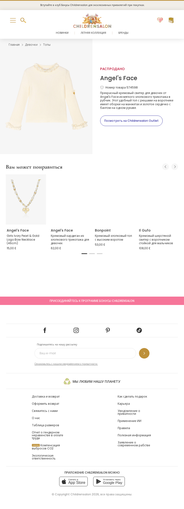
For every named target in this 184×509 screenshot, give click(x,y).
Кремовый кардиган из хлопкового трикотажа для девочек (70, 239)
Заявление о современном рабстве (134, 443)
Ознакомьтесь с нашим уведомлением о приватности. (66, 364)
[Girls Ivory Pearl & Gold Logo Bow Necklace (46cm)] (26, 199)
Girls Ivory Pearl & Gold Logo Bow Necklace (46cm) (23, 239)
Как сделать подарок (132, 396)
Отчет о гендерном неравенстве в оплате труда (47, 435)
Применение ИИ (129, 421)
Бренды (123, 33)
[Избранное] (160, 20)
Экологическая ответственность (44, 457)
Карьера (124, 404)
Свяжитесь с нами (45, 411)
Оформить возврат (45, 404)
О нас (36, 418)
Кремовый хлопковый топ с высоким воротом (113, 237)
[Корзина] (171, 20)
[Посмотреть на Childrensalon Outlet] (131, 121)
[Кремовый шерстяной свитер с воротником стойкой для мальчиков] (158, 199)
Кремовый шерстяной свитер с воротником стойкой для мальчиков (156, 239)
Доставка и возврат (46, 396)
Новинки (62, 33)
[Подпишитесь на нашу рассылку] (144, 353)
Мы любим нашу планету (92, 381)
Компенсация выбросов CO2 (46, 446)
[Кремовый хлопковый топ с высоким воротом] (114, 199)
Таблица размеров (45, 425)
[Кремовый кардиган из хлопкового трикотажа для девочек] (70, 199)
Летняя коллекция (93, 33)
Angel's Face (118, 78)
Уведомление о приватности (129, 412)
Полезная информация (134, 435)
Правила (124, 428)
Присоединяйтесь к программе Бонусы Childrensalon (92, 301)
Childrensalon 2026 (84, 494)
